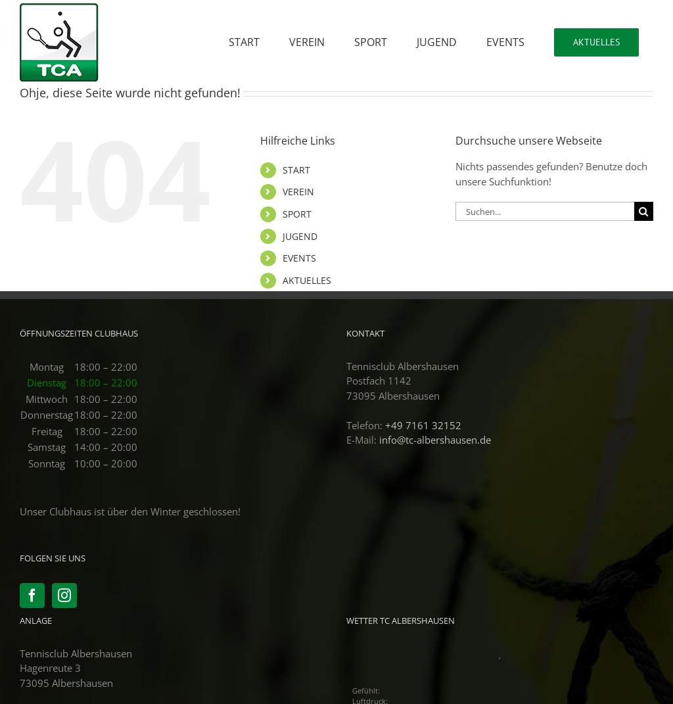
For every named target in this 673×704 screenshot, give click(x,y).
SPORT (297, 214)
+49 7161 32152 (423, 425)
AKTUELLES (307, 280)
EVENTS (299, 258)
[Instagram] (64, 595)
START (296, 170)
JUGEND (300, 236)
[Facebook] (32, 595)
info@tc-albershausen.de (435, 439)
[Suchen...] (544, 211)
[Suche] (643, 211)
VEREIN (298, 191)
